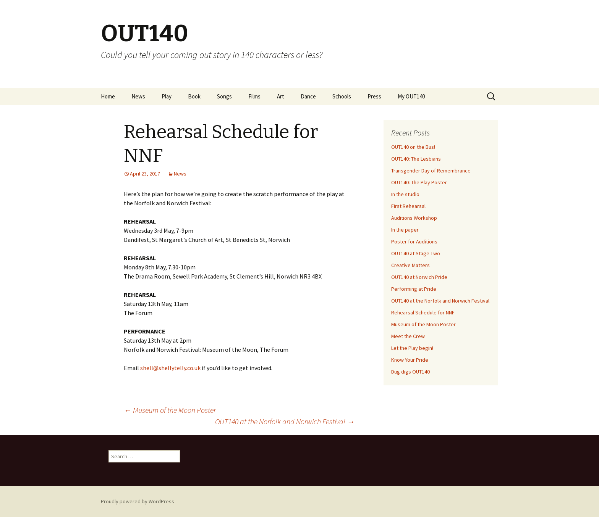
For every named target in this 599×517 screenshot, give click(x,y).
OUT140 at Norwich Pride (419, 277)
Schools (341, 96)
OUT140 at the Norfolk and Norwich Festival (285, 421)
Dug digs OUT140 (410, 371)
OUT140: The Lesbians (416, 158)
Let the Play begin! (412, 348)
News (138, 96)
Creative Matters (410, 265)
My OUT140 (411, 96)
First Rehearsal (408, 206)
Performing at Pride (413, 288)
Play (167, 96)
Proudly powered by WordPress (137, 501)
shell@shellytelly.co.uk (170, 368)
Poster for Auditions (414, 241)
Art (280, 96)
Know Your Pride (409, 359)
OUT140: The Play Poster (419, 182)
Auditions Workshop (414, 217)
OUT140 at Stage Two (415, 253)
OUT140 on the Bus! (413, 146)
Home (108, 96)
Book (194, 96)
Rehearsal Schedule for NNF (423, 312)
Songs (224, 96)
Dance (308, 96)
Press (374, 96)
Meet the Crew (408, 336)
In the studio (405, 194)
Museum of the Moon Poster (170, 410)
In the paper (405, 229)
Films (254, 96)
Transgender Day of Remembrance (431, 170)
